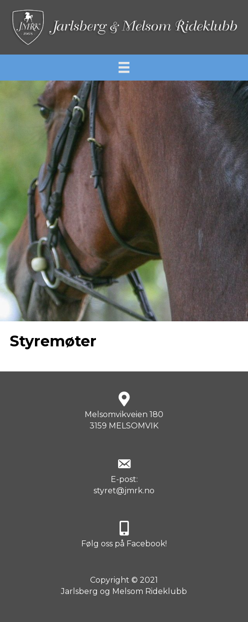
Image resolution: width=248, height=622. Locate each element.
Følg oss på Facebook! (124, 543)
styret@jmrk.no (124, 490)
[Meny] (124, 67)
